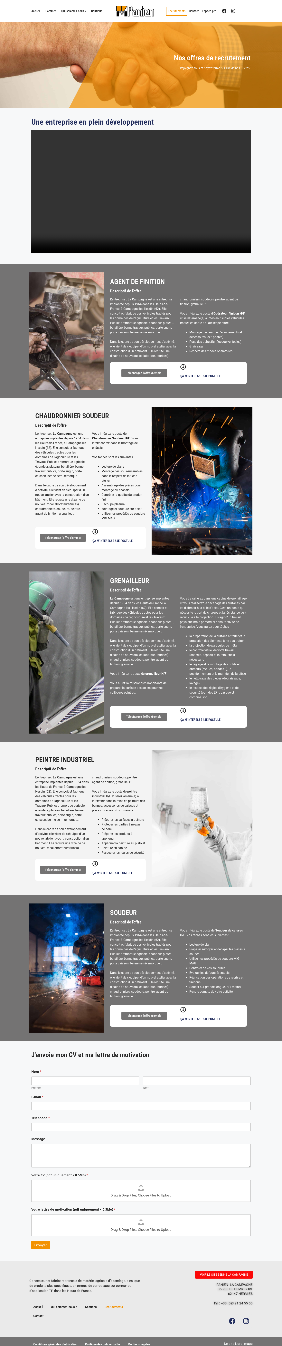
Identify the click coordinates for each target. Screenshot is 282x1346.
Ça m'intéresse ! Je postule (200, 376)
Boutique (96, 11)
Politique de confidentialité (102, 1339)
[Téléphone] (141, 1127)
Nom (146, 1087)
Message (38, 1139)
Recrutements (176, 11)
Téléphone (40, 1118)
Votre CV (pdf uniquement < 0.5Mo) (59, 1175)
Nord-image (244, 1338)
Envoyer (40, 1245)
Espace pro (209, 11)
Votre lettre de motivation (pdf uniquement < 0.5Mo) (73, 1209)
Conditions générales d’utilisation (55, 1339)
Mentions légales (139, 1339)
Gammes (50, 11)
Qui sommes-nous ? (73, 11)
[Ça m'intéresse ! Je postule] (183, 367)
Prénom (36, 1087)
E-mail (37, 1097)
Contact (194, 11)
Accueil (36, 11)
